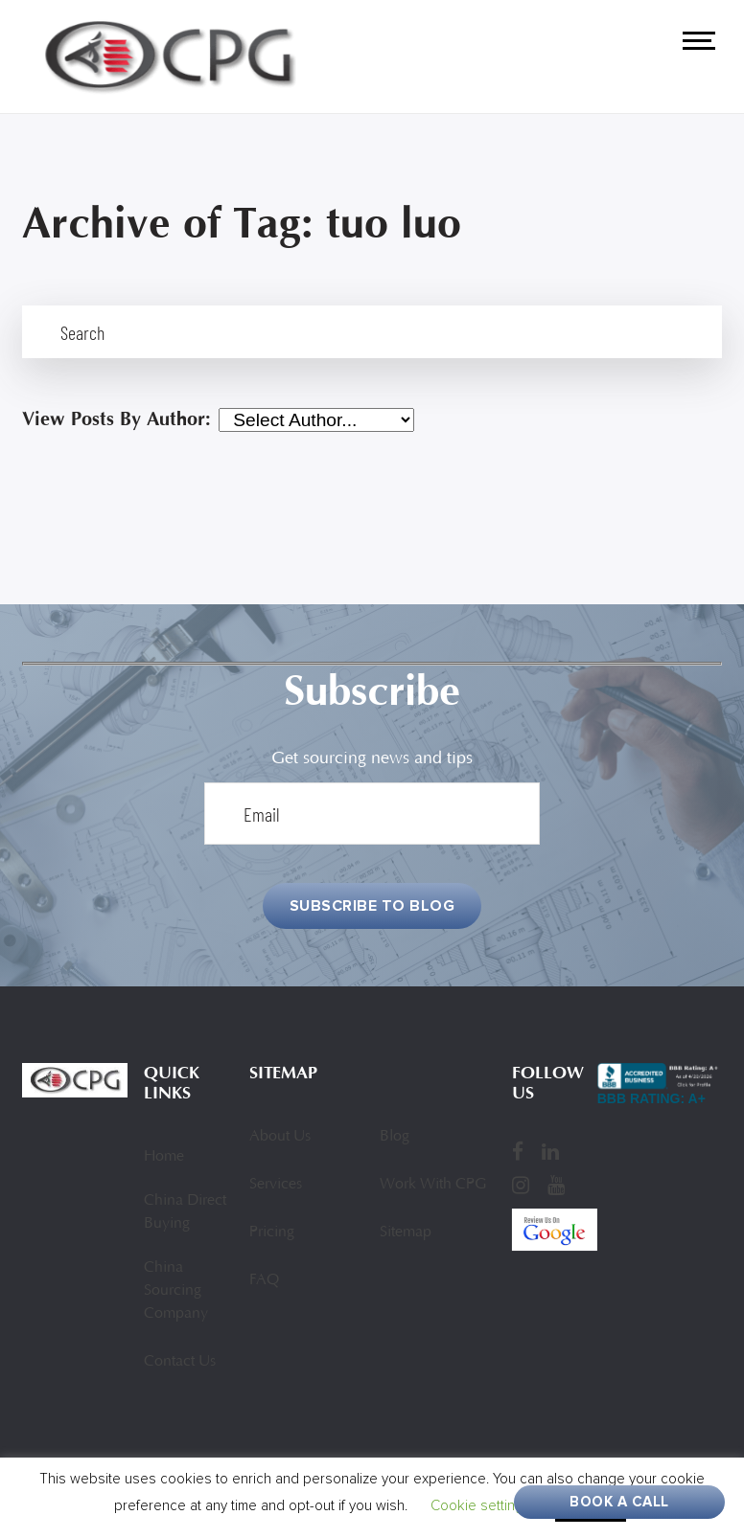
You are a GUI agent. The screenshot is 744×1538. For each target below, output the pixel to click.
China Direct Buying (185, 1212)
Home (164, 1157)
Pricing (271, 1232)
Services (275, 1184)
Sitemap (405, 1232)
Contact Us (180, 1361)
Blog (394, 1136)
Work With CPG (433, 1184)
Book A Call (619, 1501)
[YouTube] (556, 1184)
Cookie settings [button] (480, 1505)
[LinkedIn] (550, 1151)
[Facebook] (517, 1151)
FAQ (264, 1280)
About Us (280, 1136)
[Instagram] (520, 1184)
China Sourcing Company (176, 1291)
